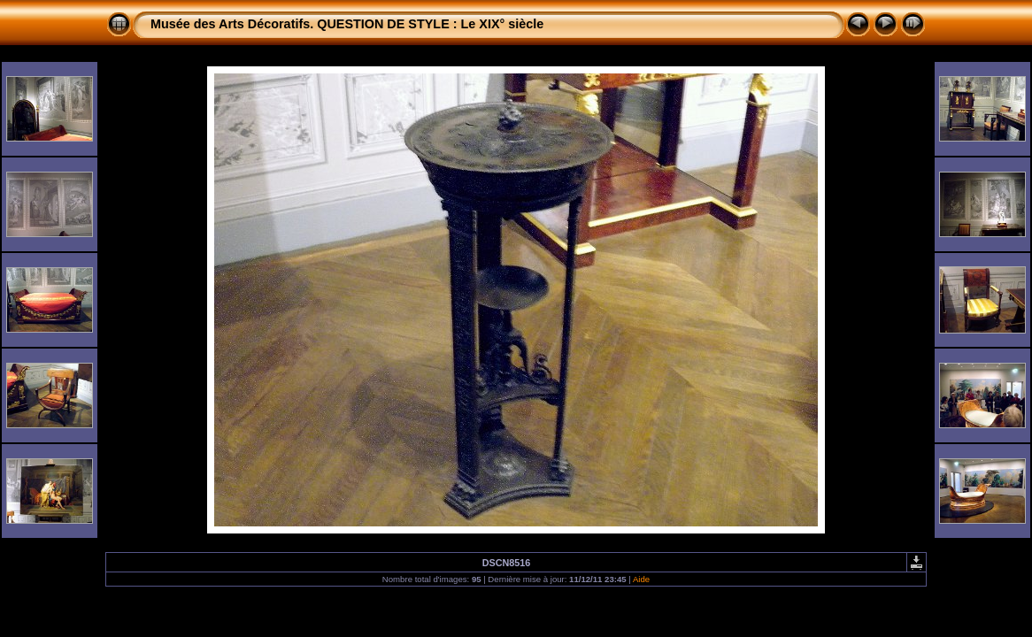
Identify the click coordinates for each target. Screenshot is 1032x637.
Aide (641, 579)
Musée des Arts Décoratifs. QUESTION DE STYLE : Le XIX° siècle (346, 24)
